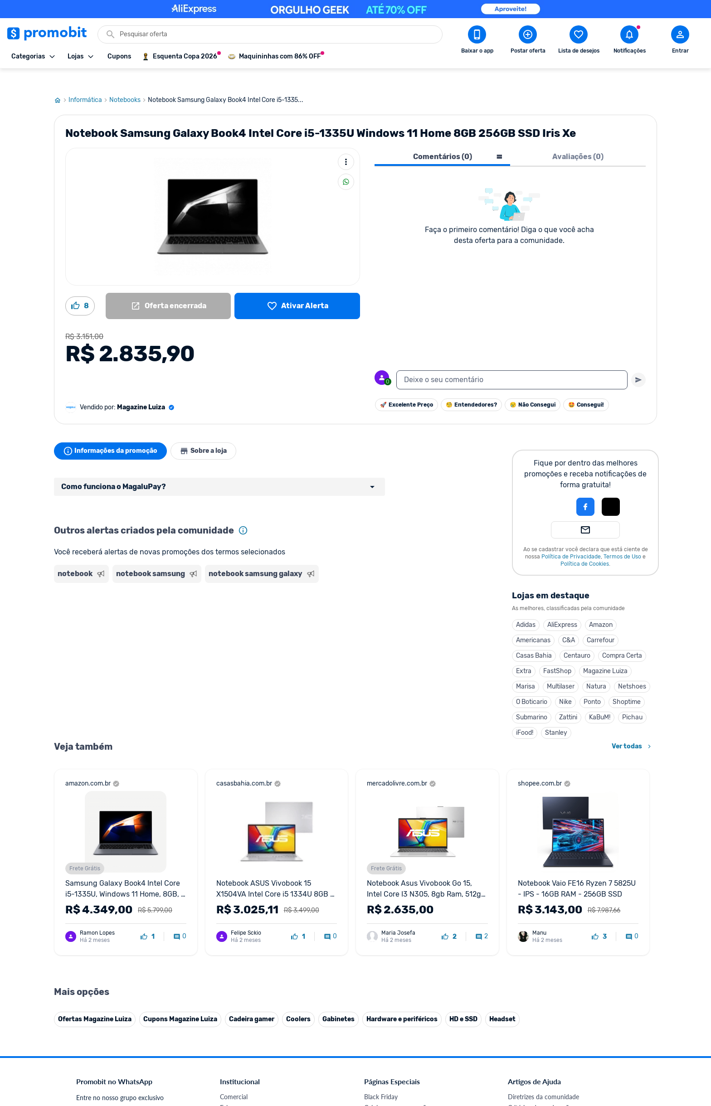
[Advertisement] (228, 604)
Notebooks (128, 83)
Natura (596, 669)
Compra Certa (622, 638)
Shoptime (627, 685)
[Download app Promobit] (477, 41)
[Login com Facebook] (585, 489)
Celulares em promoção (397, 1090)
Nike (565, 685)
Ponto (592, 685)
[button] (554, 489)
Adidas (526, 607)
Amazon (601, 607)
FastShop (557, 654)
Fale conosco (238, 1090)
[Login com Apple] (611, 489)
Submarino (531, 700)
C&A (568, 623)
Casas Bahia (534, 638)
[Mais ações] (346, 144)
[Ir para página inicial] (61, 83)
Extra (523, 654)
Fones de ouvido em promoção (407, 1101)
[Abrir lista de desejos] (578, 41)
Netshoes (632, 669)
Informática (88, 83)
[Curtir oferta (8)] (80, 288)
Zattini (568, 700)
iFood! (524, 715)
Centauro (577, 638)
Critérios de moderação (540, 1090)
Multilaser (561, 669)
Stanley (556, 715)
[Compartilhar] (346, 164)
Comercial (234, 1079)
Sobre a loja (209, 433)
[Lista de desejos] (297, 289)
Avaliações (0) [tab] (578, 139)
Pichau (632, 700)
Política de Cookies (584, 546)
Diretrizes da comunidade (543, 1079)
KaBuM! (599, 700)
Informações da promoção (112, 433)
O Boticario (531, 685)
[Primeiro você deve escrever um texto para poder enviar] (638, 362)
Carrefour (600, 623)
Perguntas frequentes (537, 1101)
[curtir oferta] (147, 919)
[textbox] (512, 362)
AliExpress (562, 607)
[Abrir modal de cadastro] (680, 41)
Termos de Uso (622, 539)
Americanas (533, 623)
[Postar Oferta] (527, 41)
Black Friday (381, 1079)
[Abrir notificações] (629, 41)
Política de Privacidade (571, 539)
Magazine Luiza (605, 654)
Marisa (525, 669)
